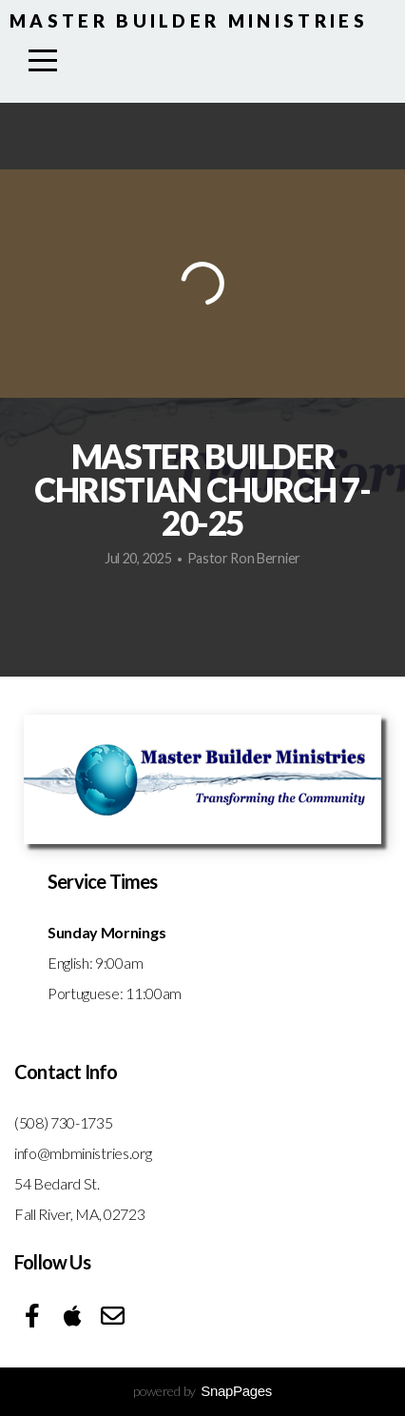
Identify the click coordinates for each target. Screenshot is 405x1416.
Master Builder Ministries (189, 20)
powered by (202, 1391)
